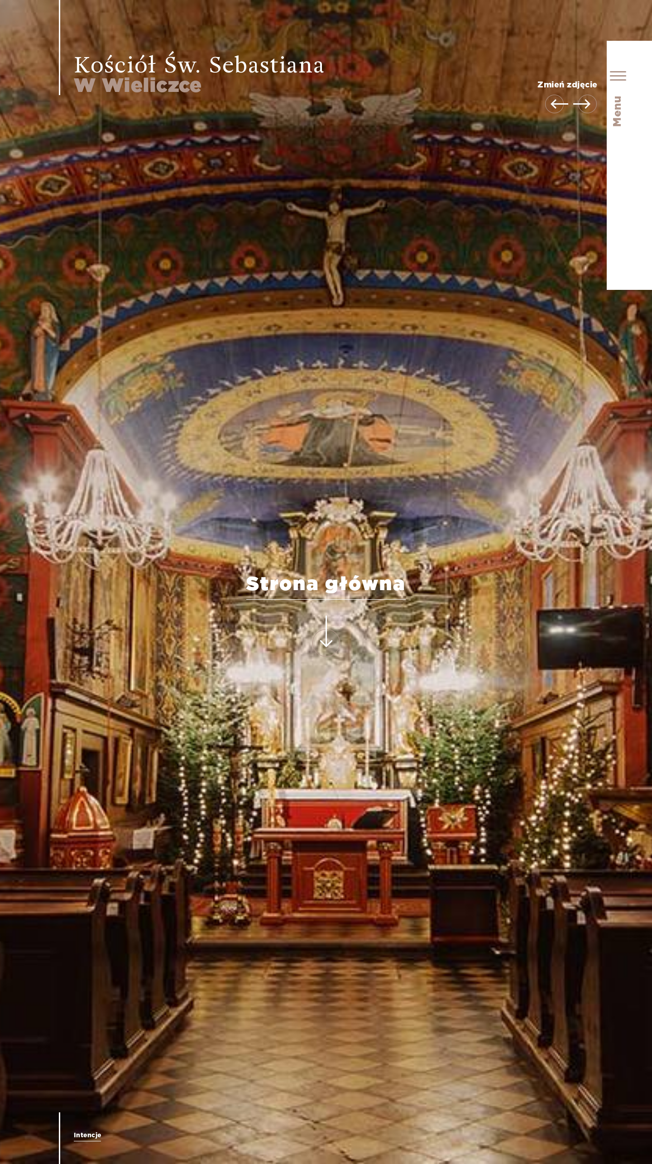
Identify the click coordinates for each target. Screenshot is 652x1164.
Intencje (87, 1135)
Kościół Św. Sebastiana (199, 75)
